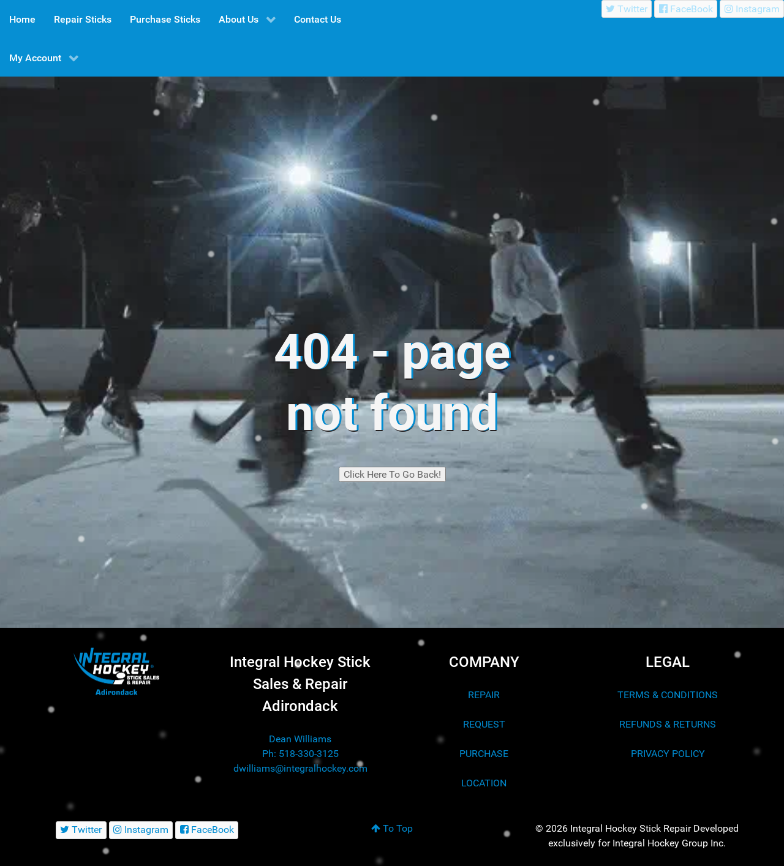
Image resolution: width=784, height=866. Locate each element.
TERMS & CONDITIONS (667, 695)
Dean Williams (300, 739)
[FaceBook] (685, 9)
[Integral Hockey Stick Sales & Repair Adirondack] (116, 671)
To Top (392, 828)
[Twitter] (626, 9)
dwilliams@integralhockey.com (300, 768)
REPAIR (484, 695)
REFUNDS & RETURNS (667, 724)
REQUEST (484, 724)
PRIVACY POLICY (668, 753)
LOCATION (484, 783)
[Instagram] (752, 9)
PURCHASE (483, 753)
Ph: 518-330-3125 (300, 753)
